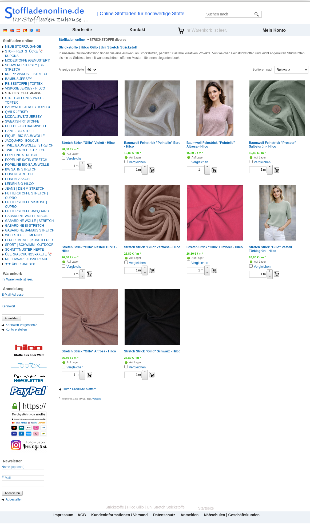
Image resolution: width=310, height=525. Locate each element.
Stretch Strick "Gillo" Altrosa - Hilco (89, 351)
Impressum (63, 515)
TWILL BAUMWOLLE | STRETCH (29, 145)
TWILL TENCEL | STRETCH (25, 150)
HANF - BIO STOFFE (20, 131)
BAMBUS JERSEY (18, 79)
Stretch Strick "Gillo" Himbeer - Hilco (214, 247)
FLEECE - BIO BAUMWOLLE (26, 126)
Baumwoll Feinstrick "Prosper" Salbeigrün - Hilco (272, 144)
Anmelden (11, 318)
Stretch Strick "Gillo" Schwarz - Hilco (152, 351)
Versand (96, 398)
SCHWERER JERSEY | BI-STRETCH (24, 67)
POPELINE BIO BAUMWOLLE (27, 164)
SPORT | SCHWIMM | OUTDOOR (29, 245)
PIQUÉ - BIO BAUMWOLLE (25, 136)
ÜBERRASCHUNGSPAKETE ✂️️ (28, 254)
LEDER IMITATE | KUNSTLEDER (29, 240)
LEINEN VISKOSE (18, 179)
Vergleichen (74, 158)
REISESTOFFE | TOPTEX (23, 84)
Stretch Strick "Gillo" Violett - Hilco (88, 143)
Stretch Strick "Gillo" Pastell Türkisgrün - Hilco (270, 249)
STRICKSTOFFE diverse (23, 93)
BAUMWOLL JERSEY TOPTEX (27, 107)
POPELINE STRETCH (21, 155)
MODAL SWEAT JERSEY (23, 117)
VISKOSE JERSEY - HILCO (25, 88)
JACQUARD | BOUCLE (21, 141)
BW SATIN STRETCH (20, 169)
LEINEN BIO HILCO (19, 184)
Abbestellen (14, 499)
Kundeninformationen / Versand (119, 515)
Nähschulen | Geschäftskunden (232, 515)
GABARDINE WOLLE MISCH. (26, 216)
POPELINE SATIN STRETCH (26, 160)
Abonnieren (12, 493)
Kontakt (137, 29)
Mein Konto (274, 30)
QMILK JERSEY (16, 112)
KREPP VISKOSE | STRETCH (27, 74)
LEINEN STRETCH (19, 174)
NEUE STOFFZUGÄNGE (23, 46)
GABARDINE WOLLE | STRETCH (29, 221)
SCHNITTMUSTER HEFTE (24, 249)
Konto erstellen (16, 329)
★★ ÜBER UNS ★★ (20, 264)
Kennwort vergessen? (21, 325)
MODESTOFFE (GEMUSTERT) (27, 60)
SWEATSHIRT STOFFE (22, 121)
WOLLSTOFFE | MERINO (23, 235)
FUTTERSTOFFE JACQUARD (27, 211)
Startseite (82, 29)
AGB (82, 515)
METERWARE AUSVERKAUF (26, 259)
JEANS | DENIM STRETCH (24, 188)
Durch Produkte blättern (80, 389)
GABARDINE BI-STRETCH (24, 225)
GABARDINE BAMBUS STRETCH (29, 230)
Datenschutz (164, 515)
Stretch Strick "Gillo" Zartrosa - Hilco (152, 247)
